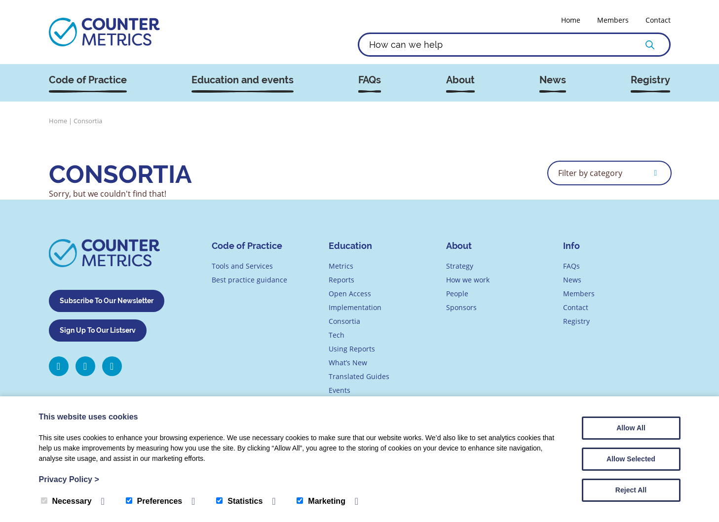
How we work (468, 279)
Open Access (350, 293)
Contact (658, 20)
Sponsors (461, 307)
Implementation (355, 307)
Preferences (154, 501)
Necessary (66, 501)
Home (570, 20)
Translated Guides (359, 376)
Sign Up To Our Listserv (98, 330)
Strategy (459, 266)
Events (339, 390)
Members (613, 20)
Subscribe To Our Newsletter (106, 301)
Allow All (630, 428)
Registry (650, 80)
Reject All (630, 490)
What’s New (348, 362)
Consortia (344, 321)
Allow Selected (630, 459)
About (460, 80)
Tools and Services (242, 266)
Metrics (341, 266)
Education (350, 246)
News (552, 80)
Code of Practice (88, 80)
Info (571, 246)
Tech (336, 335)
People (457, 293)
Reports (341, 279)
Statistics (239, 501)
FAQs (369, 80)
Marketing (321, 501)
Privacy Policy (69, 479)
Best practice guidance (249, 279)
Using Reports (352, 348)
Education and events (242, 80)
